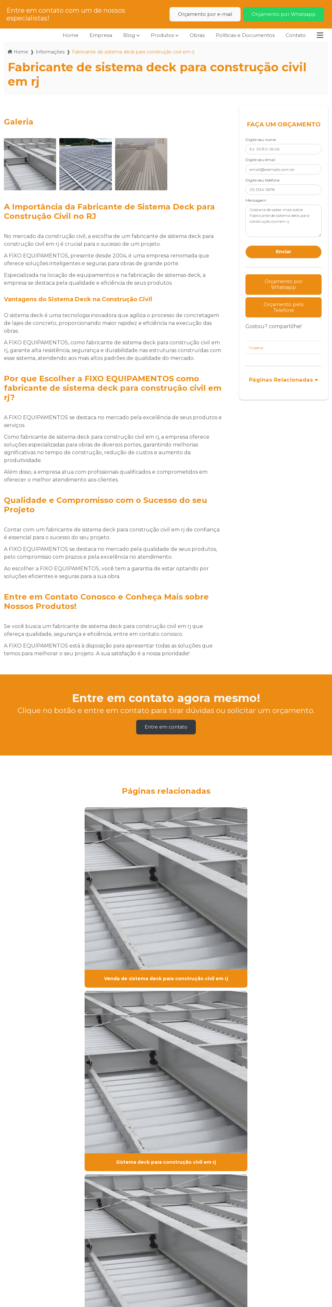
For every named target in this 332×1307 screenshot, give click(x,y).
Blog (123, 35)
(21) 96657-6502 (192, 1277)
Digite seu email (260, 159)
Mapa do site (106, 1271)
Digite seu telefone (262, 180)
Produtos (157, 35)
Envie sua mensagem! (261, 1268)
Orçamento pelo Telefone (284, 307)
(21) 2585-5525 (190, 1237)
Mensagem (255, 200)
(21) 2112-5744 (190, 1228)
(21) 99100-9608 (187, 1249)
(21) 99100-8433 (187, 1265)
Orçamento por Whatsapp (284, 14)
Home (64, 35)
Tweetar (256, 347)
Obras (193, 35)
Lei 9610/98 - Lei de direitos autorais (79, 1185)
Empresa (94, 35)
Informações (50, 52)
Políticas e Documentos (242, 35)
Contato (294, 35)
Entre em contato (166, 727)
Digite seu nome (260, 139)
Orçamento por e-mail (205, 14)
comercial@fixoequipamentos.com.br (272, 1253)
